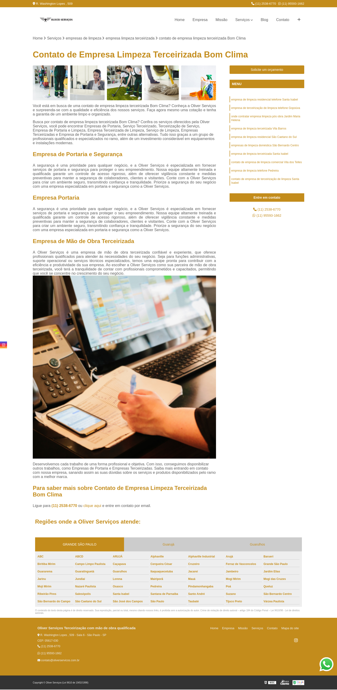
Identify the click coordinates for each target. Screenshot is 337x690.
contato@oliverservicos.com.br (58, 660)
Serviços (242, 20)
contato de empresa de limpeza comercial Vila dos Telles (266, 166)
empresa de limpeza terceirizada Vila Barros (258, 131)
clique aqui (92, 506)
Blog (264, 20)
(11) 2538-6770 (263, 3)
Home (180, 20)
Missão (221, 20)
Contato (282, 20)
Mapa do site (290, 628)
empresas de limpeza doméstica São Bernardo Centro (265, 149)
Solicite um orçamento (267, 70)
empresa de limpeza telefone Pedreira (255, 175)
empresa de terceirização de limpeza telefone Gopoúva (265, 109)
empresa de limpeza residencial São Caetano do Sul (264, 140)
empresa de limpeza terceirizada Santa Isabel (259, 157)
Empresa (200, 20)
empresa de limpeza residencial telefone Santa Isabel (264, 100)
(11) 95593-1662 (291, 3)
